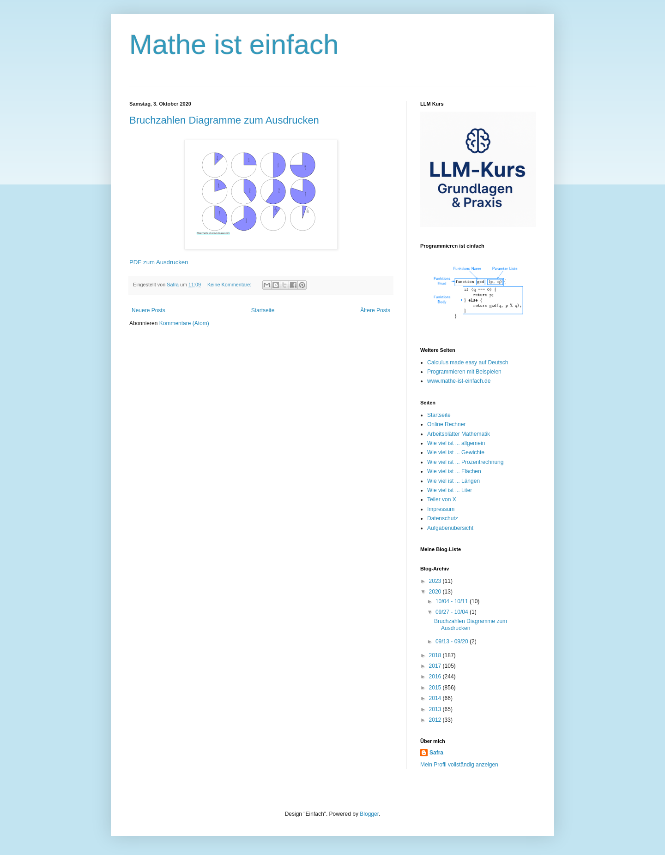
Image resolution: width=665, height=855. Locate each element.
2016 (436, 676)
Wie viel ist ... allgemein (456, 443)
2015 (436, 687)
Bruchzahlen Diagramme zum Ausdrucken (224, 120)
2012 (436, 720)
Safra (436, 752)
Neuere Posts (148, 310)
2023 (436, 581)
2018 (436, 655)
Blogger (369, 814)
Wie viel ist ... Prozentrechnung (465, 462)
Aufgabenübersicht (450, 528)
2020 (436, 591)
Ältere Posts (375, 310)
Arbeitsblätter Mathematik (458, 434)
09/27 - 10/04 (452, 612)
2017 (436, 666)
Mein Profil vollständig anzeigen (459, 764)
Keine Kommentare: (230, 284)
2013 (436, 709)
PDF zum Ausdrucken (158, 262)
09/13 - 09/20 (452, 641)
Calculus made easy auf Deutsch (467, 362)
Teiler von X (441, 499)
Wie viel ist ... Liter (449, 490)
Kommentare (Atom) (184, 323)
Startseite (263, 310)
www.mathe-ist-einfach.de (458, 381)
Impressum (440, 509)
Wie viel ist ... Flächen (454, 471)
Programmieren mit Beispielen (464, 371)
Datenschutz (442, 518)
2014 (436, 698)
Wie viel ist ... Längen (453, 481)
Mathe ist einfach (234, 44)
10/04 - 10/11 (452, 601)
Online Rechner (446, 424)
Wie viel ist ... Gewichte (455, 452)
